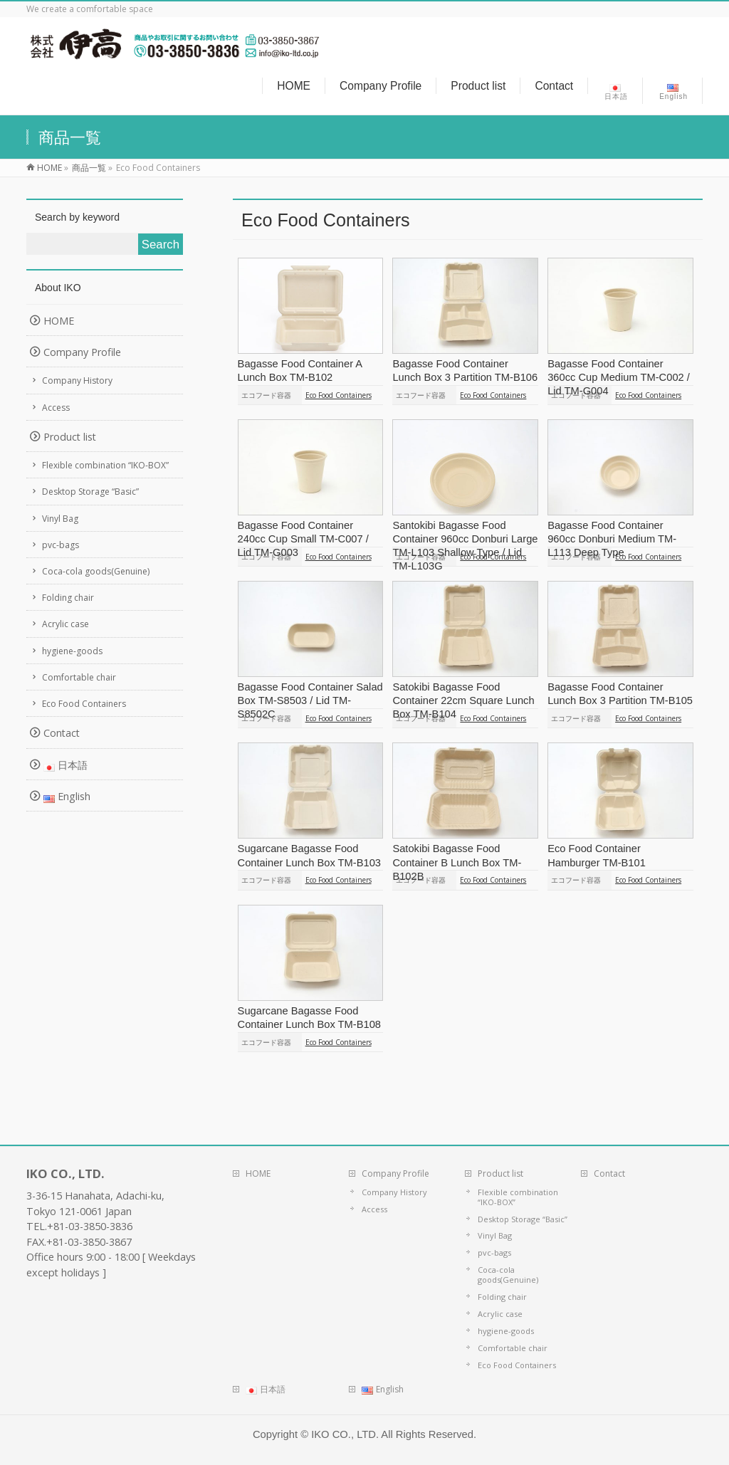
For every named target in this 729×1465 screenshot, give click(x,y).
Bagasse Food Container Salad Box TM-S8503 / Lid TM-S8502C (310, 700)
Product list (69, 436)
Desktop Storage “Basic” (90, 491)
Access (56, 407)
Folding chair (68, 598)
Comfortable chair (79, 677)
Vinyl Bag (60, 519)
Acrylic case (65, 624)
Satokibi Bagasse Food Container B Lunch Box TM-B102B (456, 862)
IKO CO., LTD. (345, 1434)
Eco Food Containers (338, 395)
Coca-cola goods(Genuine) (96, 571)
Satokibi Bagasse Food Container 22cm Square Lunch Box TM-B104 (463, 700)
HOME (58, 320)
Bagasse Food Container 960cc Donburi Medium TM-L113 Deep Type (611, 539)
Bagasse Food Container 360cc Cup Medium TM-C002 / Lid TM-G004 (618, 377)
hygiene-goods (72, 651)
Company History (77, 380)
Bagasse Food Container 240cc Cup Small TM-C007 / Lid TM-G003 (303, 539)
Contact (61, 733)
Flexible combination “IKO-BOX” (105, 465)
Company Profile (82, 352)
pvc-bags (60, 545)
